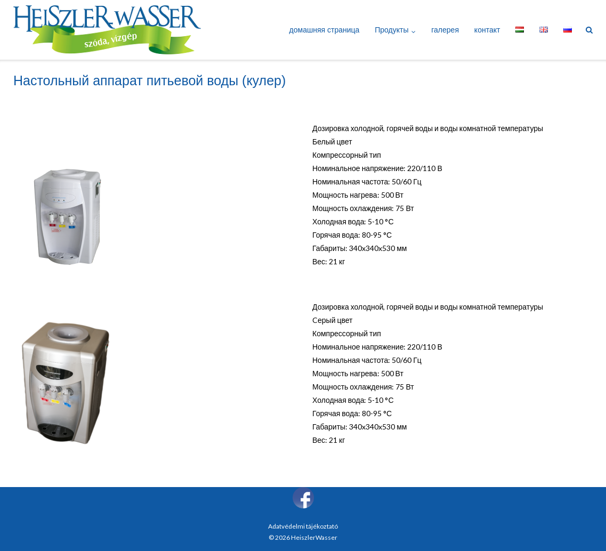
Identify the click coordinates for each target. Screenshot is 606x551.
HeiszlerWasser (314, 537)
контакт (487, 30)
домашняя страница (324, 30)
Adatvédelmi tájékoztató (303, 526)
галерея (445, 30)
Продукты (391, 30)
